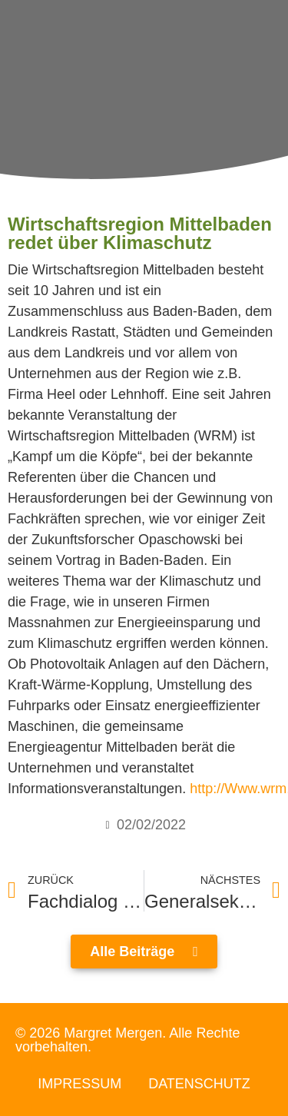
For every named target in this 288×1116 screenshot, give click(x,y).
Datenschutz (199, 1083)
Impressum (79, 1083)
